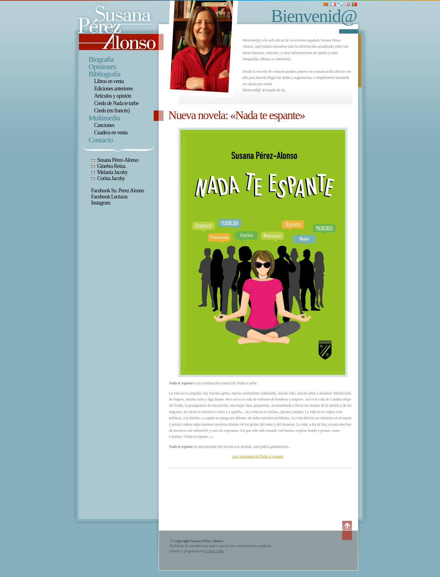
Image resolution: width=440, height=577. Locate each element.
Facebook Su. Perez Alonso (117, 190)
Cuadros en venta (110, 132)
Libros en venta (109, 81)
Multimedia (104, 118)
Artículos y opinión (112, 96)
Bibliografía (104, 74)
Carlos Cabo (214, 551)
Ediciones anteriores (113, 88)
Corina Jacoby (111, 178)
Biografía (101, 59)
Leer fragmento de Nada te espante (257, 456)
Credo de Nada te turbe (116, 103)
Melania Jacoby (112, 172)
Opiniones (102, 67)
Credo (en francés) (112, 110)
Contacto (101, 140)
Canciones (104, 125)
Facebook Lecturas (109, 197)
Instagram (100, 203)
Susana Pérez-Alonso (117, 160)
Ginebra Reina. (111, 166)
